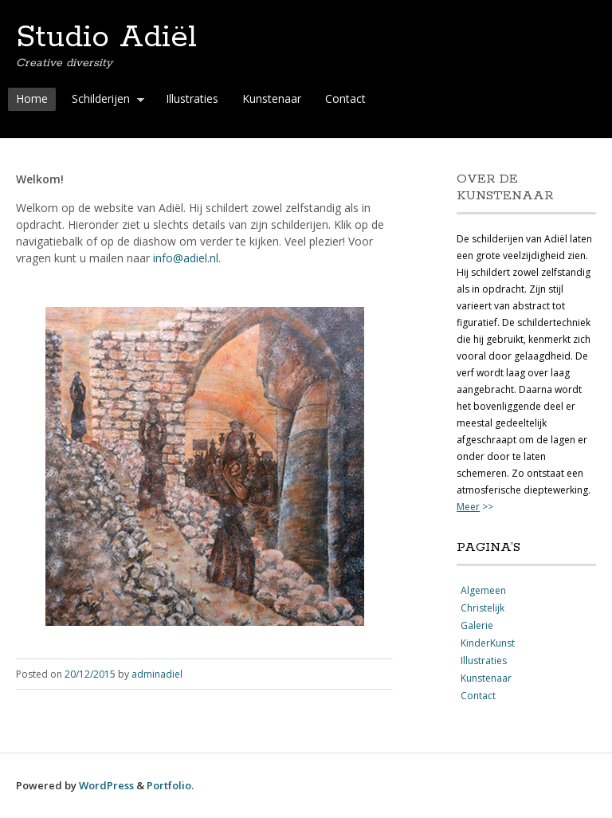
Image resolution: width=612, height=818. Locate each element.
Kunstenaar (271, 98)
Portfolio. (170, 785)
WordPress (106, 785)
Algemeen (483, 590)
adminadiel (156, 674)
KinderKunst (488, 643)
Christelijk (482, 608)
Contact (345, 98)
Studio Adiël (106, 37)
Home (32, 98)
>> (475, 506)
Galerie (477, 625)
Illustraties (192, 98)
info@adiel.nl (185, 257)
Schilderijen (104, 100)
